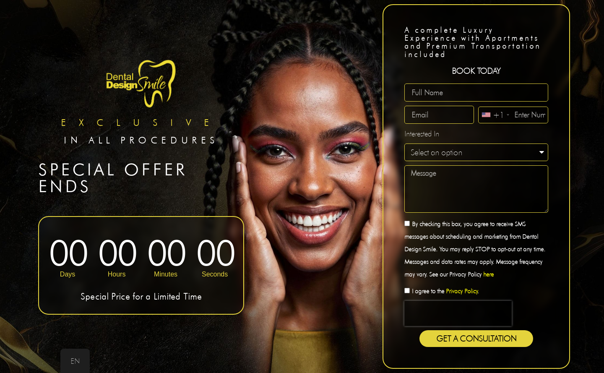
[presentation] (458, 313)
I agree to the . (445, 291)
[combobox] (495, 115)
